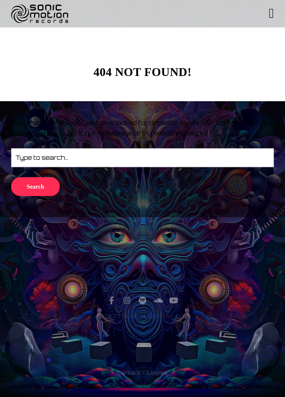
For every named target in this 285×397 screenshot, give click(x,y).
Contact (128, 380)
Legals (157, 380)
